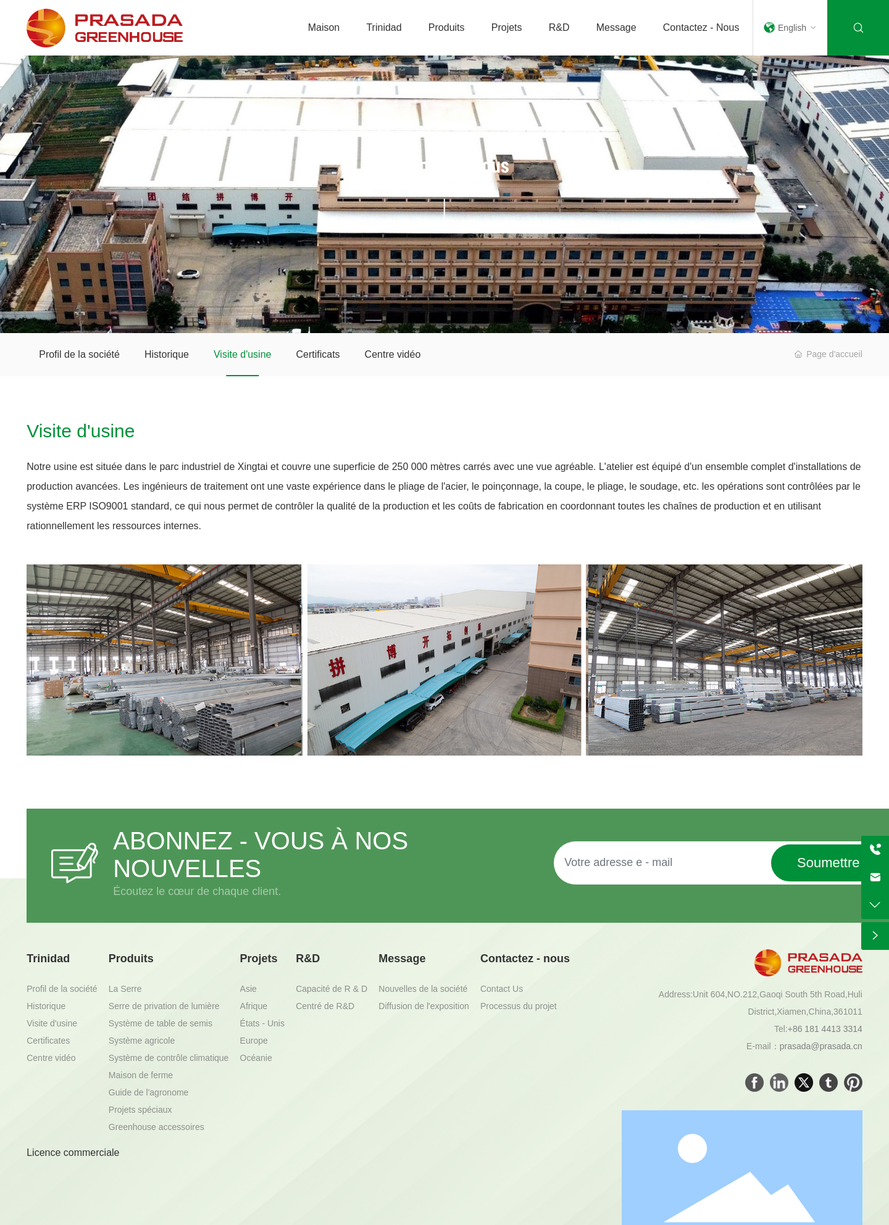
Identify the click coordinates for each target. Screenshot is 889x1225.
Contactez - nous (701, 27)
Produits (446, 27)
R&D (559, 27)
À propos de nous (444, 164)
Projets (506, 27)
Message (616, 27)
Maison (324, 27)
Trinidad (383, 27)
